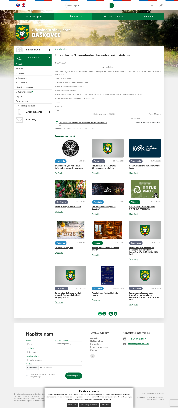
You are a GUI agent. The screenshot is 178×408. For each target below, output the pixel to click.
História (19, 68)
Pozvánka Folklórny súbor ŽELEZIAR (103, 207)
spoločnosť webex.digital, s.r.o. (24, 401)
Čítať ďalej (59, 173)
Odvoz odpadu (22, 101)
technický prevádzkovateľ (44, 401)
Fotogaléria (21, 73)
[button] (34, 16)
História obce (96, 341)
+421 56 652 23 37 (137, 339)
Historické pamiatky (24, 87)
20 (111, 313)
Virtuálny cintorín (23, 92)
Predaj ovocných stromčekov (68, 206)
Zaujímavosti (21, 82)
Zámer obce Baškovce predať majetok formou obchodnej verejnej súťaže (68, 295)
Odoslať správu (73, 375)
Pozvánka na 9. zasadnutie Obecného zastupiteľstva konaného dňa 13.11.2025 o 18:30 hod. (144, 296)
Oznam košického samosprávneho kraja (144, 167)
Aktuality (19, 64)
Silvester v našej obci (64, 247)
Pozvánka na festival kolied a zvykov (105, 294)
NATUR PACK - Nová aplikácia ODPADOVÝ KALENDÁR (142, 207)
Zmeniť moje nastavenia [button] (89, 405)
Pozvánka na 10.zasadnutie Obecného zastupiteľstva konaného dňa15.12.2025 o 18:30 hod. (143, 250)
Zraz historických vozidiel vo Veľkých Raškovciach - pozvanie (69, 167)
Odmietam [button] (105, 405)
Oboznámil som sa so (43, 375)
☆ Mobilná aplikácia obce (26, 106)
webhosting (18, 398)
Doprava (19, 96)
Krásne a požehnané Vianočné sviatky (105, 248)
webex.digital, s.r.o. (29, 398)
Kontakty (148, 16)
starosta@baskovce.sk (138, 344)
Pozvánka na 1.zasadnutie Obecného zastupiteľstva (104, 167)
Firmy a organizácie (99, 347)
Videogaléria (21, 78)
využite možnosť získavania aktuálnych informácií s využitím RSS (36, 394)
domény (39, 398)
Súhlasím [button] (72, 405)
